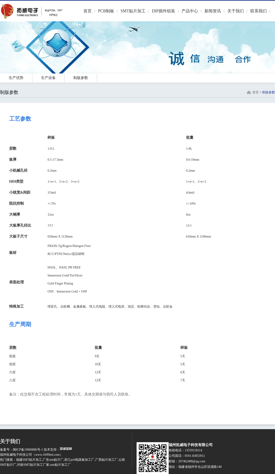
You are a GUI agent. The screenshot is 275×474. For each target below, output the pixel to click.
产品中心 (190, 11)
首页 (87, 11)
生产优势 (16, 78)
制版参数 (80, 78)
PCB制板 (106, 11)
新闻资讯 (212, 11)
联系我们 (258, 11)
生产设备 (48, 78)
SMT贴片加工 (133, 11)
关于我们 (235, 11)
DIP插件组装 (163, 11)
